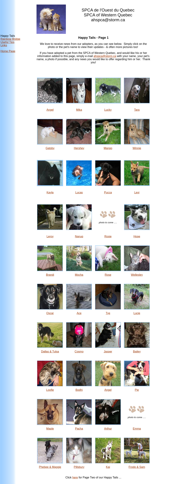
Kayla (49, 192)
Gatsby (50, 148)
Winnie (137, 148)
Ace (79, 313)
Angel (50, 109)
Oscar (50, 313)
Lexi (136, 192)
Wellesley (137, 274)
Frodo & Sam (137, 467)
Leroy (49, 236)
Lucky (108, 109)
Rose (108, 274)
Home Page (8, 51)
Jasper (108, 351)
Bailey (137, 351)
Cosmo (79, 351)
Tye (108, 313)
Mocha (79, 274)
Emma (137, 428)
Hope (136, 236)
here (75, 477)
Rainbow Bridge (10, 38)
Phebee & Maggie (50, 467)
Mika (79, 109)
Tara (137, 109)
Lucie (136, 313)
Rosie (107, 236)
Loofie (50, 389)
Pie (137, 389)
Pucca (108, 192)
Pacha (79, 428)
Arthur (108, 428)
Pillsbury (79, 467)
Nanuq (79, 236)
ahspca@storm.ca (104, 56)
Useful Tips (7, 42)
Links (4, 45)
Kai (108, 467)
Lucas (79, 192)
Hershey (79, 148)
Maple (50, 428)
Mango (108, 148)
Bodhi (79, 389)
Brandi (50, 274)
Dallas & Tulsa (50, 351)
